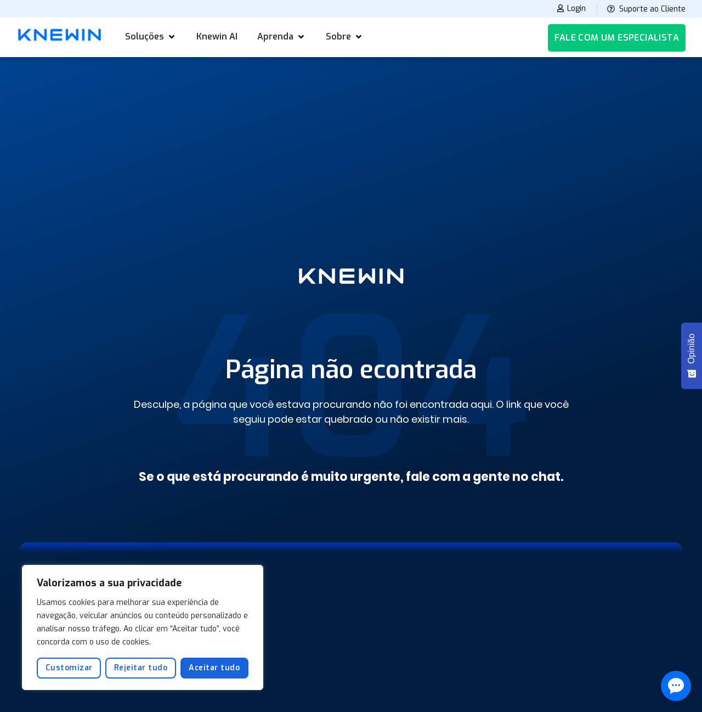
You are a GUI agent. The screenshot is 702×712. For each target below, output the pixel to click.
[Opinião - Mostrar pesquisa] (691, 356)
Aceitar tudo (214, 668)
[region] (142, 627)
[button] (151, 36)
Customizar (69, 668)
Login (568, 9)
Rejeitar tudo (141, 668)
